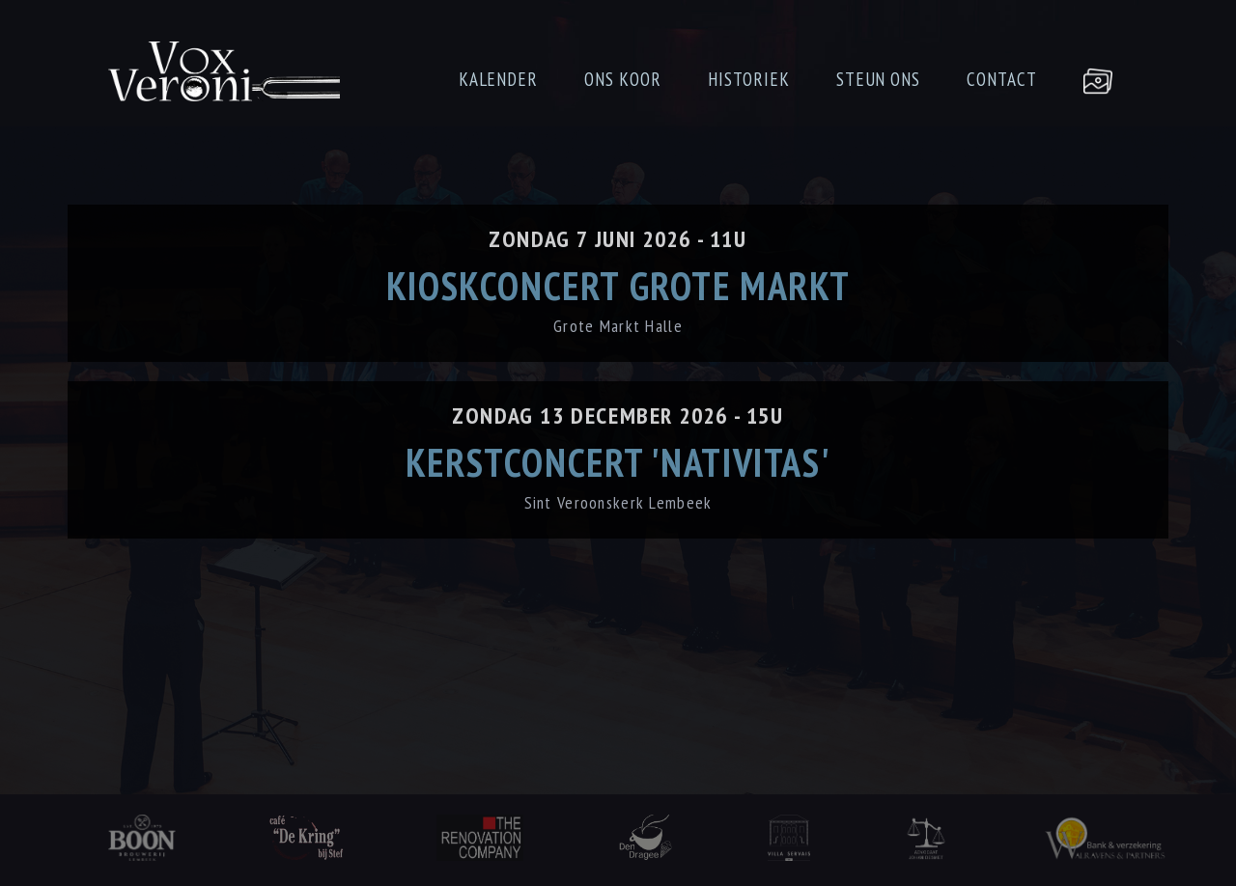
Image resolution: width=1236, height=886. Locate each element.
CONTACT (1002, 79)
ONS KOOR (622, 79)
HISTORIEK (749, 79)
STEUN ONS (878, 79)
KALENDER (499, 79)
